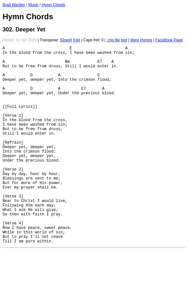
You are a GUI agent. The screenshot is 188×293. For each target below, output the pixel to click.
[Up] (76, 40)
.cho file (113, 40)
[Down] (66, 40)
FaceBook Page (169, 40)
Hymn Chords (53, 5)
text (124, 40)
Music (33, 5)
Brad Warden (14, 5)
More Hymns (141, 40)
